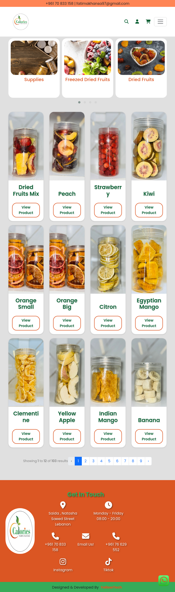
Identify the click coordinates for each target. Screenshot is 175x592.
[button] (148, 21)
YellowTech (111, 587)
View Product (26, 210)
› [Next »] (148, 461)
